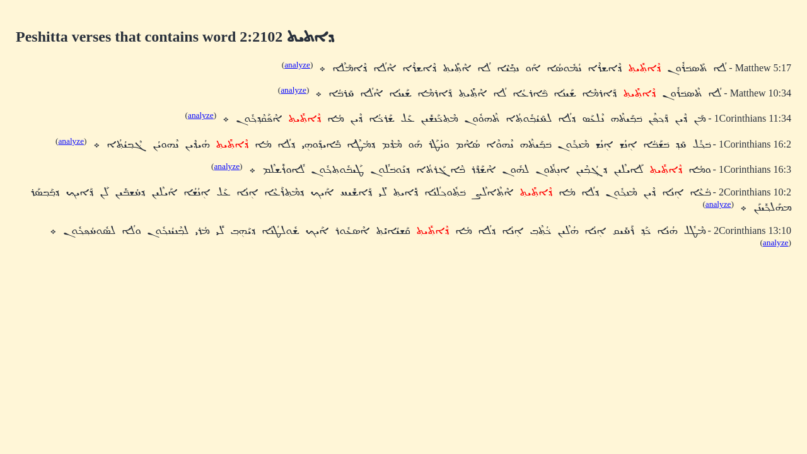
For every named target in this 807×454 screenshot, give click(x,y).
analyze (297, 64)
